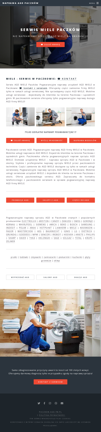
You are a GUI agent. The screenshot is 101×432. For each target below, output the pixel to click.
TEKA (32, 238)
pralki (14, 257)
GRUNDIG (11, 234)
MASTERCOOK (25, 231)
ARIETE (79, 234)
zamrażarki (50, 257)
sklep (57, 260)
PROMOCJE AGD (20, 200)
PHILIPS (90, 234)
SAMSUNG (86, 224)
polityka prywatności (52, 415)
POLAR (22, 227)
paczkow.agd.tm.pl (50, 412)
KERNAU (10, 224)
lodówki (24, 257)
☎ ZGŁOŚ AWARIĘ (20, 140)
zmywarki (36, 257)
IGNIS (67, 231)
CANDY (55, 221)
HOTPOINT (46, 227)
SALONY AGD (50, 277)
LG (75, 231)
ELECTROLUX (29, 221)
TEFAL (78, 238)
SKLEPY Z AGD (50, 200)
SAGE (56, 238)
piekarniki (64, 257)
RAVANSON (86, 227)
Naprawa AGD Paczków (21, 3)
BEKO (63, 224)
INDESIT (10, 227)
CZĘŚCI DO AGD (80, 200)
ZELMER (10, 241)
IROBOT (56, 234)
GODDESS (24, 234)
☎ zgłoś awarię (50, 44)
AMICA (53, 224)
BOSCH (74, 224)
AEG (39, 231)
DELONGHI (44, 238)
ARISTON (44, 221)
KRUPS (88, 238)
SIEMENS (41, 224)
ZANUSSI (66, 221)
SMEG (77, 221)
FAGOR (9, 231)
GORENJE (88, 221)
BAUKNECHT (53, 231)
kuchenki (77, 257)
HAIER (22, 238)
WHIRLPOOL (25, 224)
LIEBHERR (60, 227)
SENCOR (45, 234)
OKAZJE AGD (80, 277)
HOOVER (68, 234)
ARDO (33, 227)
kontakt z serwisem (50, 382)
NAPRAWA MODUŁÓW (85, 140)
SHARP (12, 238)
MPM (35, 234)
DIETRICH (86, 231)
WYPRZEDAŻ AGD (20, 277)
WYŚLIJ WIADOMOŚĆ (52, 140)
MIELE (73, 227)
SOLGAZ (67, 238)
